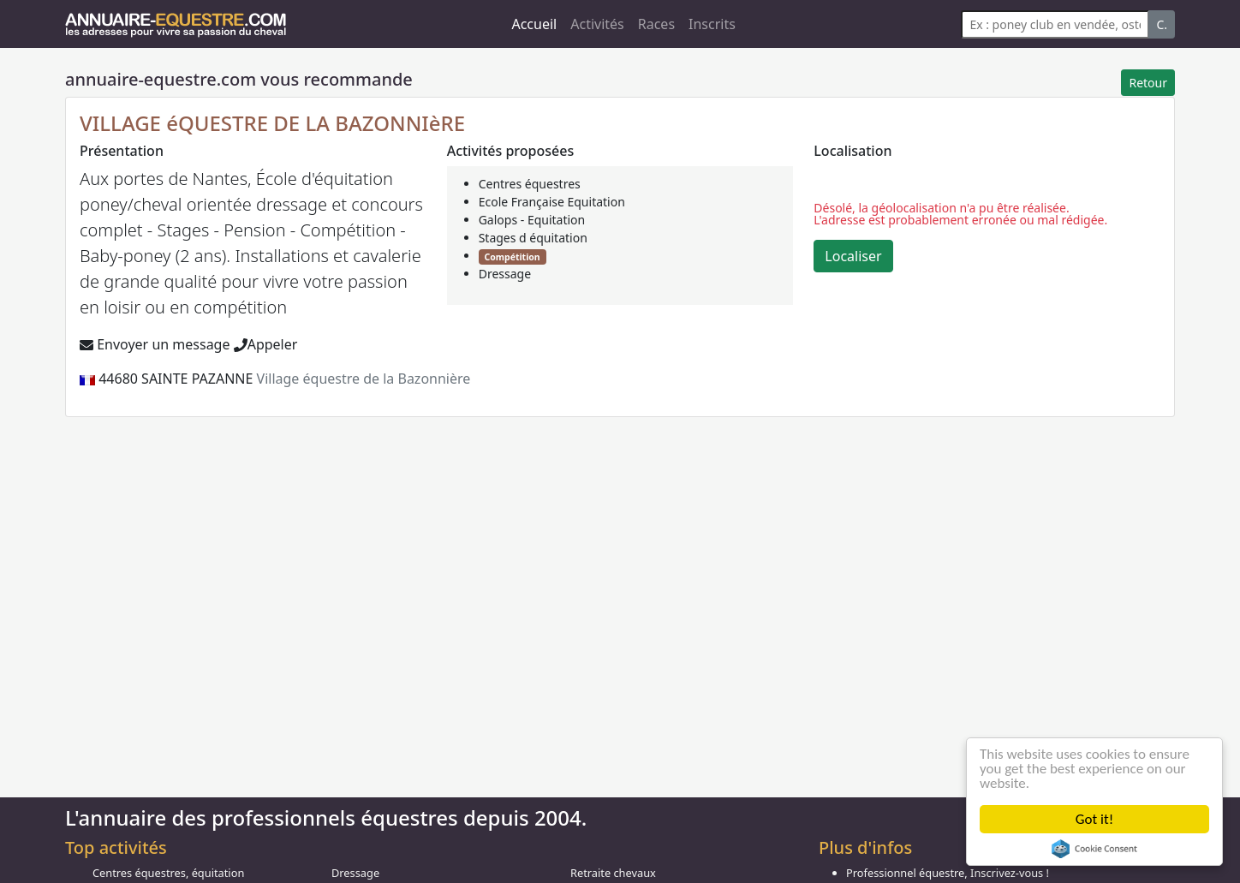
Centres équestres (530, 184)
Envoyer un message (155, 344)
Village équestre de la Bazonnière (364, 378)
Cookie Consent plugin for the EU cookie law (1094, 848)
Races (656, 24)
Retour (1148, 83)
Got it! (1094, 819)
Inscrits (712, 24)
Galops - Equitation (532, 220)
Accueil (534, 24)
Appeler (266, 344)
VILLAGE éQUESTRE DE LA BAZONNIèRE (272, 123)
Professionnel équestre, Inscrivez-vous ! (947, 872)
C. (1161, 24)
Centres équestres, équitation (168, 872)
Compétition (512, 257)
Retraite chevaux (613, 872)
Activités (597, 24)
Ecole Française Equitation (552, 202)
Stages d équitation (533, 238)
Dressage (505, 273)
